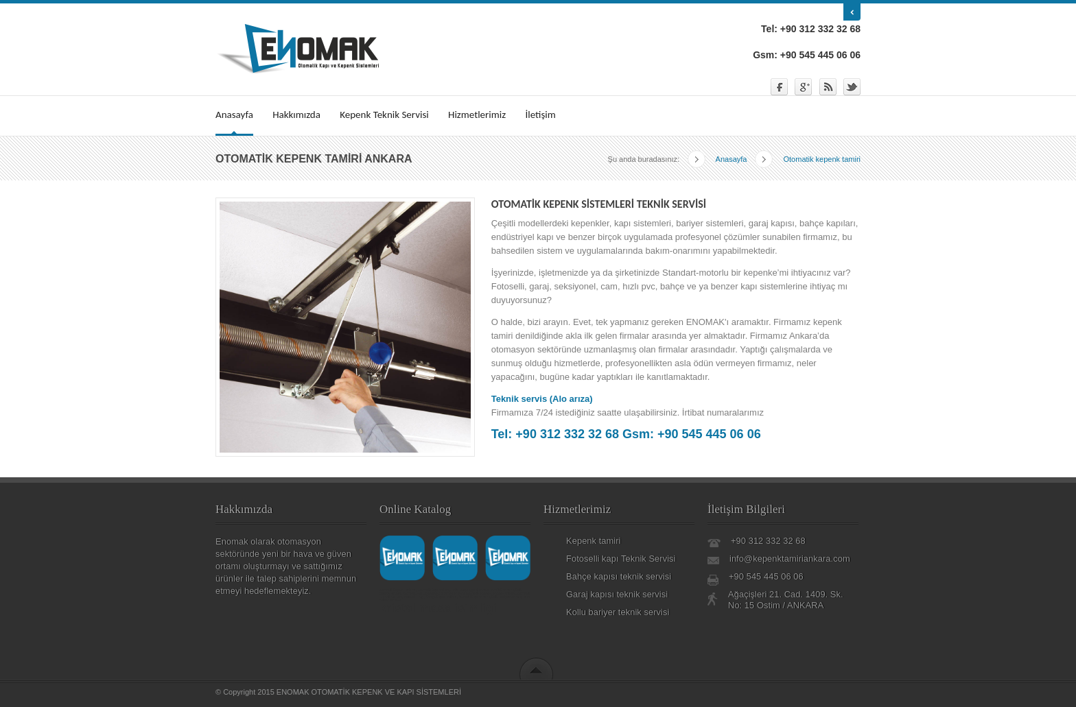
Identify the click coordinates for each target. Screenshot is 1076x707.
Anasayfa (234, 114)
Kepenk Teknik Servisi (384, 114)
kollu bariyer (461, 590)
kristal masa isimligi (438, 608)
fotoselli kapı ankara (474, 597)
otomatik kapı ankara (433, 590)
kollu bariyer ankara (506, 597)
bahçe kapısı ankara (441, 597)
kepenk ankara (504, 593)
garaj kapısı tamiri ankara (444, 593)
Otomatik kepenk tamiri (808, 156)
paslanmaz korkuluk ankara (493, 590)
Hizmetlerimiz (477, 114)
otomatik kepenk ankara (397, 590)
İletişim (540, 114)
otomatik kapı (414, 593)
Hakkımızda (296, 114)
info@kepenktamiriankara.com (789, 558)
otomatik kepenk (478, 593)
